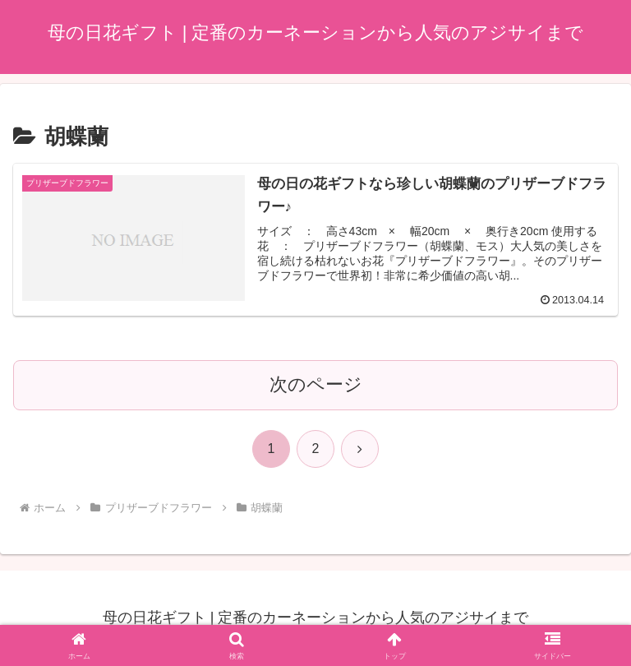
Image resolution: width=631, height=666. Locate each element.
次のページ (315, 384)
